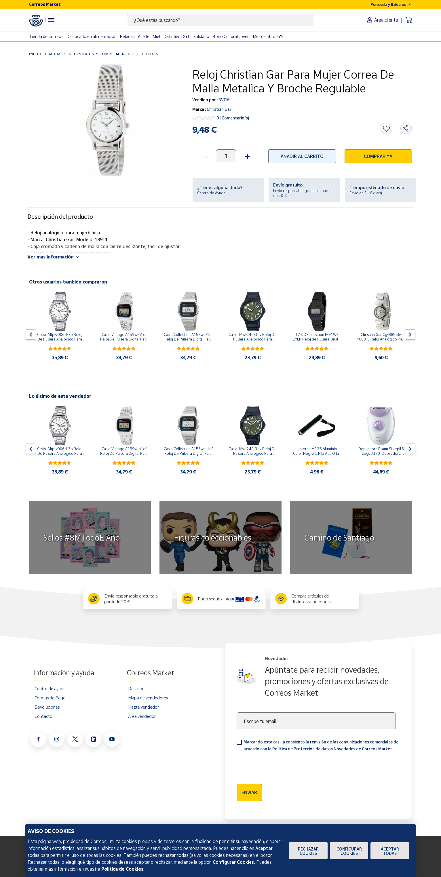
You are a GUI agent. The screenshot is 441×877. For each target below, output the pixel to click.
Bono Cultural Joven (231, 36)
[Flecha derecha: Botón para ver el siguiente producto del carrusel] (410, 334)
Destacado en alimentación (91, 36)
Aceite (143, 36)
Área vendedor (142, 716)
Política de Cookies (122, 869)
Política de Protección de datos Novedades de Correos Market (332, 748)
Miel (156, 36)
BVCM (224, 99)
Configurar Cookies (349, 851)
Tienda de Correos (46, 36)
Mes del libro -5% (268, 36)
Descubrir (137, 688)
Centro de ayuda (50, 688)
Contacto (43, 716)
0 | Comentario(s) (232, 117)
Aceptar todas (390, 851)
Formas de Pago (50, 697)
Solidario (201, 36)
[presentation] (280, 766)
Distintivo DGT (177, 36)
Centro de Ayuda (211, 193)
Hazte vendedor (143, 706)
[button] (247, 156)
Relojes (149, 54)
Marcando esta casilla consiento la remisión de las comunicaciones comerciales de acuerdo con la (321, 745)
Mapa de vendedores (148, 697)
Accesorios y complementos (101, 54)
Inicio (35, 54)
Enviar (249, 792)
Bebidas (127, 36)
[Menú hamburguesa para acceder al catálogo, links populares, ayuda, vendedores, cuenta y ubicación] (51, 20)
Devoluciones (47, 706)
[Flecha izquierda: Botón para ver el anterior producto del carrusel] (31, 334)
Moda (55, 54)
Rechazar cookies (308, 851)
